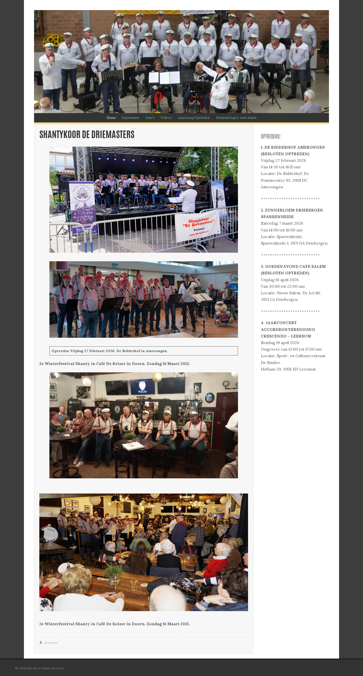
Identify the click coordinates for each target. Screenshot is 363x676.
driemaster (51, 642)
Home (111, 117)
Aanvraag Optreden (194, 117)
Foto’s (150, 117)
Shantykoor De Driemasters (86, 135)
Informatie (130, 117)
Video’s (166, 117)
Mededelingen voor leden (236, 117)
